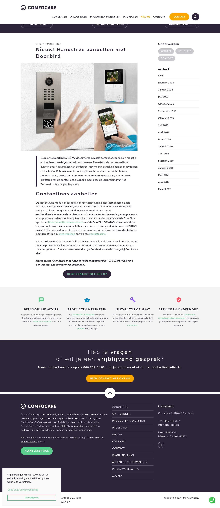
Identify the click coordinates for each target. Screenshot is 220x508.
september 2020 (167, 111)
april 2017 (163, 182)
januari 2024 (165, 89)
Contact (179, 16)
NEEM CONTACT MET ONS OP (87, 274)
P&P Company (190, 497)
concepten (132, 325)
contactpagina (97, 233)
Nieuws (145, 16)
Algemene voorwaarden (129, 462)
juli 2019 (163, 125)
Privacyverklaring (125, 469)
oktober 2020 (166, 103)
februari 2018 (166, 160)
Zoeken (117, 475)
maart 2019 (164, 139)
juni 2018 (163, 153)
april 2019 (164, 132)
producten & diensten (84, 314)
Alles (160, 75)
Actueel (166, 51)
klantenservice (29, 441)
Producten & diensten (105, 16)
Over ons (159, 16)
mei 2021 (163, 96)
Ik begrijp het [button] (32, 497)
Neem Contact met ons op (110, 378)
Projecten (130, 16)
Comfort (167, 58)
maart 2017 (164, 189)
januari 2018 (165, 167)
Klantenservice (37, 450)
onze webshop (66, 233)
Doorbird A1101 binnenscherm (65, 222)
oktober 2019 (166, 118)
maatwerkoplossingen (33, 418)
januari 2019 (165, 146)
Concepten (59, 16)
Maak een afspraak (42, 321)
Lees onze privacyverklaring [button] (23, 489)
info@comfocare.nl (121, 367)
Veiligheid (184, 51)
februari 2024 (166, 82)
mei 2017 (163, 175)
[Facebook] (161, 445)
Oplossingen (78, 16)
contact (81, 328)
